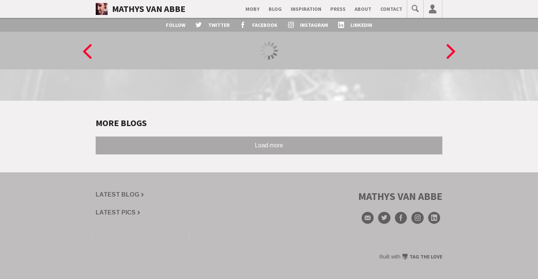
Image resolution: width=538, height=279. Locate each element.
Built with (411, 257)
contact (391, 9)
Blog (275, 9)
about (363, 9)
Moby (252, 9)
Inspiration (306, 9)
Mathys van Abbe (148, 9)
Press (338, 9)
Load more (269, 145)
